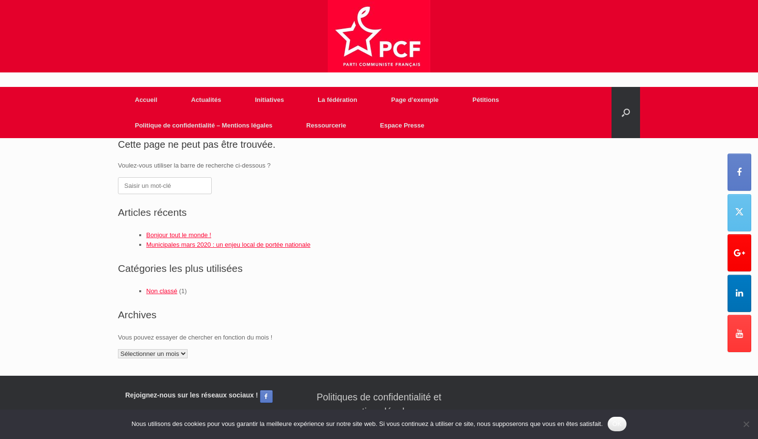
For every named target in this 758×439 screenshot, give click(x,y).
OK (617, 423)
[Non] (746, 424)
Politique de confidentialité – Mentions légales (204, 125)
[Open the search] (626, 112)
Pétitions (485, 99)
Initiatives (269, 99)
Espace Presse (402, 125)
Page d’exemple (414, 99)
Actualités (206, 99)
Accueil (146, 99)
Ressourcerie (326, 125)
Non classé (161, 291)
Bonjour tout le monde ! (178, 235)
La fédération (337, 99)
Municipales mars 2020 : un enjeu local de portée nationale (228, 244)
